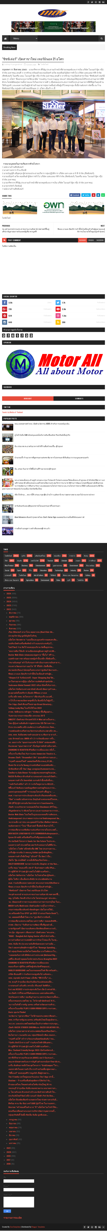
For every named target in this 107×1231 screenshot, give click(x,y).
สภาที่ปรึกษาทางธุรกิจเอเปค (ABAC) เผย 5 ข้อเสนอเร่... (31, 1058)
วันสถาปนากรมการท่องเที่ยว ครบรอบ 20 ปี (26, 716)
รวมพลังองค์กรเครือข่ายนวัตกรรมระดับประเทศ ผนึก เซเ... (33, 731)
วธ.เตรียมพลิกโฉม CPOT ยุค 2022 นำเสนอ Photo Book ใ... (33, 913)
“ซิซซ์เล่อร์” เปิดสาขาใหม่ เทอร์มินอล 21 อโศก (28, 890)
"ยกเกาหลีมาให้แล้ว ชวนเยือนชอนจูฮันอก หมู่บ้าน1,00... (32, 651)
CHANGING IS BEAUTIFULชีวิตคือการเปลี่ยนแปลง (28, 963)
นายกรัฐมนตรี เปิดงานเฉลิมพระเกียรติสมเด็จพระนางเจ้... (32, 928)
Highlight (28, 399)
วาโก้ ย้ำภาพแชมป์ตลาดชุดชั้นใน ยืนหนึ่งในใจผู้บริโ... (31, 700)
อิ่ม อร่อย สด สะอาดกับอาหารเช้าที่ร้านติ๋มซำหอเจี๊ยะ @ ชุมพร (39, 446)
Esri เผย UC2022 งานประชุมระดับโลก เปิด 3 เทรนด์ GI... (32, 989)
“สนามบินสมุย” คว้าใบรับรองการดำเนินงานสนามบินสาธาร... (34, 662)
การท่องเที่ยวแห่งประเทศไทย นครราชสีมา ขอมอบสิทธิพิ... (33, 921)
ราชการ (72, 556)
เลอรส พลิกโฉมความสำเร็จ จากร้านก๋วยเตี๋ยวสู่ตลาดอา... (32, 1069)
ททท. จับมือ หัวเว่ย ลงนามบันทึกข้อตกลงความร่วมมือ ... (31, 943)
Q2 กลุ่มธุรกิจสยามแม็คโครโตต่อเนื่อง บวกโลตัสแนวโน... (32, 951)
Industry (73, 571)
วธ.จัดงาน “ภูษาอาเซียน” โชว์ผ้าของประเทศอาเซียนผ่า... (32, 1016)
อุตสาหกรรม (57, 566)
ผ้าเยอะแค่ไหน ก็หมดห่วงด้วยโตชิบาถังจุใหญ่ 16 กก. (30, 1084)
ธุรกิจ (23, 556)
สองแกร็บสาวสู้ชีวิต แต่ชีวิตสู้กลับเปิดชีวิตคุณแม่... (29, 966)
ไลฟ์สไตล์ (44, 64)
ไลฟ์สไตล (22, 575)
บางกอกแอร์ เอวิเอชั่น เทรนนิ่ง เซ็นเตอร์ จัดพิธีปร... (30, 985)
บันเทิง (19, 561)
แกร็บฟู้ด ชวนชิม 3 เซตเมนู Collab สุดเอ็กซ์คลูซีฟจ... (30, 852)
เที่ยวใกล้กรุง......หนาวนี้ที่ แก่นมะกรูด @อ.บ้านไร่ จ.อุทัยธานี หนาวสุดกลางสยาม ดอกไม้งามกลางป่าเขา (55, 495)
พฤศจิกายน (14, 617)
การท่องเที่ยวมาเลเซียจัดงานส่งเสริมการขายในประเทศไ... (33, 830)
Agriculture (30, 580)
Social (7, 571)
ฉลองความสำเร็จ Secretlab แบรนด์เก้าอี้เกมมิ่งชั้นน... (31, 780)
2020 (9, 1152)
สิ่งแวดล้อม (90, 566)
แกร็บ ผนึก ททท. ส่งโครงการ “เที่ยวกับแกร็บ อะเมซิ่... (30, 696)
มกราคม (13, 1143)
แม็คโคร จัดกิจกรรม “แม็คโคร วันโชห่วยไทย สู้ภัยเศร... (31, 875)
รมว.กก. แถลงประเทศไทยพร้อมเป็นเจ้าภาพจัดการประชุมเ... (33, 1023)
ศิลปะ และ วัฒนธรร (12, 580)
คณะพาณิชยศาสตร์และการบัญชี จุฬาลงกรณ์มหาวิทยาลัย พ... (34, 1061)
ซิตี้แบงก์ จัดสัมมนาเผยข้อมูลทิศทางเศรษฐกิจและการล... (32, 788)
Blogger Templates (38, 1227)
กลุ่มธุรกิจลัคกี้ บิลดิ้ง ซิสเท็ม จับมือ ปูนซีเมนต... (28, 1115)
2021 (9, 1148)
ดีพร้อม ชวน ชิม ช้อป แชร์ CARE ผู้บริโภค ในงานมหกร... (32, 1103)
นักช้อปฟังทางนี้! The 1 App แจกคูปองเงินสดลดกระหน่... (32, 769)
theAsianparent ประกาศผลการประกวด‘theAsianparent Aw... (34, 818)
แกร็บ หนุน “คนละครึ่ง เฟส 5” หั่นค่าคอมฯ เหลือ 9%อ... (32, 868)
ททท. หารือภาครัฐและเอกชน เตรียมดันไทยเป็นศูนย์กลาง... (33, 1019)
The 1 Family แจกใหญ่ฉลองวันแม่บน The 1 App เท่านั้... (31, 1077)
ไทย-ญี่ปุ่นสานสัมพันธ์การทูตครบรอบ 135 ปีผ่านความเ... (32, 723)
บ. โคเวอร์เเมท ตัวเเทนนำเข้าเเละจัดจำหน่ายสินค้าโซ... (32, 1092)
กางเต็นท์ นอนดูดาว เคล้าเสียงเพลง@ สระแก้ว (32, 528)
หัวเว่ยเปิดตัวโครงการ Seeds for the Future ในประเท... (32, 841)
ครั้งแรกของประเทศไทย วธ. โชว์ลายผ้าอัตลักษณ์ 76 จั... (32, 1001)
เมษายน (12, 1131)
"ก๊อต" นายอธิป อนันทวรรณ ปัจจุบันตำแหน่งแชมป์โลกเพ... (33, 799)
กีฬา (6, 561)
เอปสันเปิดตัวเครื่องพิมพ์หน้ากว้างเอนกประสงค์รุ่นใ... (30, 643)
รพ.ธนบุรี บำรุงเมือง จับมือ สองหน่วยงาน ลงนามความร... (32, 1088)
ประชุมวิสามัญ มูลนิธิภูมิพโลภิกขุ (22, 636)
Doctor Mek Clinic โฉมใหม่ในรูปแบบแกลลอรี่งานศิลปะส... (33, 814)
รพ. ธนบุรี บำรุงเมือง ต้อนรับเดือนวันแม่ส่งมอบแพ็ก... (30, 981)
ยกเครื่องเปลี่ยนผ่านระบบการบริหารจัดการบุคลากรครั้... (32, 1111)
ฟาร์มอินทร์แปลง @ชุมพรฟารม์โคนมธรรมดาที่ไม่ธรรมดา (37, 506)
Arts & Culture (38, 575)
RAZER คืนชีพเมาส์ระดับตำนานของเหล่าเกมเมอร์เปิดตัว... (32, 776)
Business (25, 566)
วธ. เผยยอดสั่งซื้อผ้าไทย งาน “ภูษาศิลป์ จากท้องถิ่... (30, 917)
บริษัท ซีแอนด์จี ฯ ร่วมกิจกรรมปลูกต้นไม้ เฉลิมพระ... (30, 974)
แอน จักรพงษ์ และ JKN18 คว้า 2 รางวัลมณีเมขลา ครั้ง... (31, 738)
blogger (82, 240)
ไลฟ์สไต (81, 580)
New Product (9, 566)
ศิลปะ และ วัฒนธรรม (70, 575)
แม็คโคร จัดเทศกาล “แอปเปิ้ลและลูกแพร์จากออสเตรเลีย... (33, 639)
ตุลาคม (12, 621)
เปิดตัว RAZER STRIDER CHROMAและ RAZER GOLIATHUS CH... (34, 1027)
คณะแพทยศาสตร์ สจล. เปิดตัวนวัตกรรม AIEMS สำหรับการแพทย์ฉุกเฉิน (42, 423)
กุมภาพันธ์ (13, 1139)
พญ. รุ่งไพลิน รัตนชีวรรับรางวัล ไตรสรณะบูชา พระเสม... (32, 898)
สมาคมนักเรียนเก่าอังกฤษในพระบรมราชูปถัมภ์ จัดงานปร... (33, 670)
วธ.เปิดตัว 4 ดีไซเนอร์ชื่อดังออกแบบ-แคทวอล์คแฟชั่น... (31, 993)
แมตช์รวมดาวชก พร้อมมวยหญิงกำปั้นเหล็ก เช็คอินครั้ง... (32, 658)
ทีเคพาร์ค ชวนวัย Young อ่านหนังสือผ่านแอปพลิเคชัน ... (32, 765)
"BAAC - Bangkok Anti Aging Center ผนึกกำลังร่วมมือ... (32, 936)
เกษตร (78, 561)
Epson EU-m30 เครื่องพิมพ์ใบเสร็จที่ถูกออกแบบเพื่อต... (30, 837)
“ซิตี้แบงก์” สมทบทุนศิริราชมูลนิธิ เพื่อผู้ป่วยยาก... (29, 1073)
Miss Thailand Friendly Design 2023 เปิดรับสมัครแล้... (31, 1050)
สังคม (86, 556)
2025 (9, 597)
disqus (91, 240)
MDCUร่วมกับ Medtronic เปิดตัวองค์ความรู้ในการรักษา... (32, 906)
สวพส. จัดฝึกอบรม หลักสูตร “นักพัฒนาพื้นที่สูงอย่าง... (30, 712)
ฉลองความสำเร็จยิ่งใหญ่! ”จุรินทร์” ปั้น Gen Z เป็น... (30, 856)
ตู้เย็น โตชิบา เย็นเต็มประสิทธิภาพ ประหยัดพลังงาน (30, 879)
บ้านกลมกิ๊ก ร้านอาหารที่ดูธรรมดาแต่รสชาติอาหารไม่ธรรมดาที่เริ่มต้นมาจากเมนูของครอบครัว (52, 457)
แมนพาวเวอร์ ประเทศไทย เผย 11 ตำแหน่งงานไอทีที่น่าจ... (32, 845)
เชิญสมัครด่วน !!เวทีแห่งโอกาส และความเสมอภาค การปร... (33, 810)
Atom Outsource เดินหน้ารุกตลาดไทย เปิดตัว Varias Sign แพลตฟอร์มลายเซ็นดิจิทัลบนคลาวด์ (49, 517)
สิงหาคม (13, 628)
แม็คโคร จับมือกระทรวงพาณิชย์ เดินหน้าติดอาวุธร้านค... (32, 689)
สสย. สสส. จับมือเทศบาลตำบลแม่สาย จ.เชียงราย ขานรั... (32, 734)
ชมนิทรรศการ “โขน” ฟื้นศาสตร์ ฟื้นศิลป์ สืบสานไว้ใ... (31, 826)
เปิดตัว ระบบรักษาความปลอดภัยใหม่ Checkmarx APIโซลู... (33, 807)
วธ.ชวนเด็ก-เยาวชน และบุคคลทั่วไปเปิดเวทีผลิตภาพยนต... (33, 822)
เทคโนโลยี (34, 561)
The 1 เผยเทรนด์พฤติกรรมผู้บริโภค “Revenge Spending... (32, 947)
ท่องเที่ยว (57, 556)
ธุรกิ (68, 580)
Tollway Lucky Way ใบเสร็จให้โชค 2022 (25, 708)
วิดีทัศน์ (53, 575)
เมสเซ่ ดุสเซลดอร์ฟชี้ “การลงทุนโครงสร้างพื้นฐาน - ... (31, 792)
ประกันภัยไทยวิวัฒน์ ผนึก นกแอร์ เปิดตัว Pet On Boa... (31, 1096)
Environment (45, 580)
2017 (9, 1160)
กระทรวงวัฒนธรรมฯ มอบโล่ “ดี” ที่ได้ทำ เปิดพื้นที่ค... (31, 666)
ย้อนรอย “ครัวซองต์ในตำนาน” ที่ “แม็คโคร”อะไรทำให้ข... (33, 1107)
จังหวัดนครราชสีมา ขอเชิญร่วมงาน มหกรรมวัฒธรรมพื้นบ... (34, 997)
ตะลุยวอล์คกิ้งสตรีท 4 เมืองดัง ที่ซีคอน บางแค (27, 693)
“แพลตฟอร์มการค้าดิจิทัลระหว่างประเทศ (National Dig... (32, 955)
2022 (9, 609)
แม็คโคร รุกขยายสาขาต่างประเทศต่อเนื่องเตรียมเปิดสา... (32, 1031)
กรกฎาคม (13, 1119)
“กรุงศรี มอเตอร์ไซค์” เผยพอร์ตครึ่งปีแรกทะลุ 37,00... (31, 761)
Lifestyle (64, 561)
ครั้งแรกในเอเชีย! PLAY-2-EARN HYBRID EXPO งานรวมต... (32, 1008)
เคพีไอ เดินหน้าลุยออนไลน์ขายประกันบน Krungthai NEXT (32, 959)
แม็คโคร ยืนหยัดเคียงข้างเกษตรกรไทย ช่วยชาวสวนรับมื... (33, 1099)
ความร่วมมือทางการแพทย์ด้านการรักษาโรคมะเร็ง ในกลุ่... (33, 940)
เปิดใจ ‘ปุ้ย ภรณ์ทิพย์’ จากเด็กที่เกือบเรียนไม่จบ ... (29, 860)
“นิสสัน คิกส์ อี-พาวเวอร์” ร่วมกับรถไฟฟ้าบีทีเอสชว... (30, 1042)
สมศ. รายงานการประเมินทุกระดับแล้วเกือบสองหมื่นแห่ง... (33, 795)
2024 (9, 601)
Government (74, 566)
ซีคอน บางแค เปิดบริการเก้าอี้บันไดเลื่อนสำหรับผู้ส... (30, 674)
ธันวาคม (13, 613)
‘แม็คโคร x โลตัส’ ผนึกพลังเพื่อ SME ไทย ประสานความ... (32, 848)
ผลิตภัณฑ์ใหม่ (40, 556)
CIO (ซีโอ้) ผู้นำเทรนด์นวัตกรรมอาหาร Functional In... (31, 803)
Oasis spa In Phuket (17, 1012)
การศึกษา (92, 561)
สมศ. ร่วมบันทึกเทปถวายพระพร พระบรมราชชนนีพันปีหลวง (33, 883)
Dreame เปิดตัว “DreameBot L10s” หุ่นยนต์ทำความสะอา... (33, 757)
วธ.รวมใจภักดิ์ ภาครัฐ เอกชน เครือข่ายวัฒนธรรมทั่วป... (32, 1004)
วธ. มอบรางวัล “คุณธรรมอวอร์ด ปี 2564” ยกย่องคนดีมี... (32, 742)
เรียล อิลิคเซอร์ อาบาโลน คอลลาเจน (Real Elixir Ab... (31, 632)
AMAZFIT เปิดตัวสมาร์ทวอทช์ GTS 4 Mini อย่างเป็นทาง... (32, 719)
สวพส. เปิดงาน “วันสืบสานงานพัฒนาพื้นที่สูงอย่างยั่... (31, 925)
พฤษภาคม (13, 1127)
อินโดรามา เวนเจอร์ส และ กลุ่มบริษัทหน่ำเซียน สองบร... (32, 1035)
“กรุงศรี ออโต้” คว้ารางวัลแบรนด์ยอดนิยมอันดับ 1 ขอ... (31, 1039)
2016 (9, 1164)
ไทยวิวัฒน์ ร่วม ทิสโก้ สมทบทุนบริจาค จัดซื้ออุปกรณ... (31, 647)
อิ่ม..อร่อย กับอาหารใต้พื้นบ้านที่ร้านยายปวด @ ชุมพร (35, 469)
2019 (9, 1156)
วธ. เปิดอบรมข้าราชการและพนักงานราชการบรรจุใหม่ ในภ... (34, 902)
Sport (19, 571)
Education (43, 571)
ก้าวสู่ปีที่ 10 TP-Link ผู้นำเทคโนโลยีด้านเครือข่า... (29, 871)
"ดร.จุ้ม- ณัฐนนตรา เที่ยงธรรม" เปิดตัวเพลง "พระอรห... (32, 932)
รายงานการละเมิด (12, 1218)
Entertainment (40, 566)
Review (86, 571)
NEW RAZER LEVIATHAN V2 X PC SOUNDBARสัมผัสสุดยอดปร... (33, 833)
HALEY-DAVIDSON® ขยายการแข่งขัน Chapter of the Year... (33, 864)
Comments (79, 399)
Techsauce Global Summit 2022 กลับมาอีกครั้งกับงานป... (32, 685)
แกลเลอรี (8, 575)
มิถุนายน (13, 1123)
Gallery (88, 575)
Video (58, 580)
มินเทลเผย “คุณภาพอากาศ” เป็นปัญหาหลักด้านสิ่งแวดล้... (32, 746)
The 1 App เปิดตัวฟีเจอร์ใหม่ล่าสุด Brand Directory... (30, 704)
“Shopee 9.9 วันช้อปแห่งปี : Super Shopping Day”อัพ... (31, 677)
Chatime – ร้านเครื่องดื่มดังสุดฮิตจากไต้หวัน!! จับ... (29, 1080)
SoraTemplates (15, 1227)
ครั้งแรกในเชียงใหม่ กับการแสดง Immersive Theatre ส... (32, 754)
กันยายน (13, 624)
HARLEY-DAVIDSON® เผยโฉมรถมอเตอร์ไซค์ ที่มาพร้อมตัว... (33, 970)
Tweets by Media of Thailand (12, 412)
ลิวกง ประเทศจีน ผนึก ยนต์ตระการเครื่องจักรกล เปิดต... (31, 727)
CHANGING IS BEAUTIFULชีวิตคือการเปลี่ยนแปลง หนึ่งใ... (32, 750)
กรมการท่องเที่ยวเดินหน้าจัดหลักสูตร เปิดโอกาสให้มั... (31, 909)
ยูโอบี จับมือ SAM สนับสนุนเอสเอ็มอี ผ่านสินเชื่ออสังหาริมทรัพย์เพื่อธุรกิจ (42, 435)
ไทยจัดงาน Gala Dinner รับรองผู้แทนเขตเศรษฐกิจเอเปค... (32, 772)
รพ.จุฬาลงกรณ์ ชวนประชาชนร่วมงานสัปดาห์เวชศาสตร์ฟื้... (34, 894)
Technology (59, 571)
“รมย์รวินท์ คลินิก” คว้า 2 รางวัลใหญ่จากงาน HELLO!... (31, 784)
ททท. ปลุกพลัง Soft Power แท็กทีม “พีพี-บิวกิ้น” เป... (30, 978)
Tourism (50, 561)
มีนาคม (12, 1135)
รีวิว (30, 571)
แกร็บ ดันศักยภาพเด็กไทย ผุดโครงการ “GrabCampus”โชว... (33, 1065)
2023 (9, 605)
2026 (9, 593)
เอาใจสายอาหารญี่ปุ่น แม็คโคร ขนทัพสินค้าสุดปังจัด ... (31, 681)
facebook (100, 240)
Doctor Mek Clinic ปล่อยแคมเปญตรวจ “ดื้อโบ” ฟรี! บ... (31, 655)
